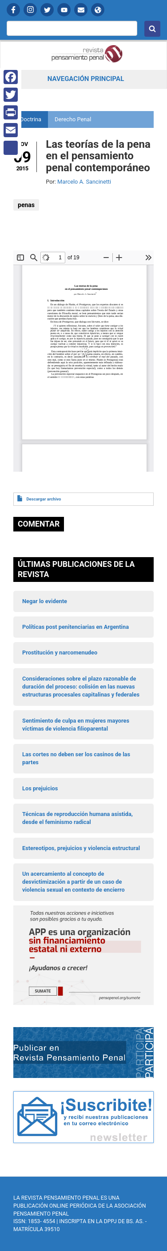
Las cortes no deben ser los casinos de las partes (76, 758)
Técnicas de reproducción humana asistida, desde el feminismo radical (77, 818)
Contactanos (80, 9)
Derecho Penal (73, 119)
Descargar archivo (43, 499)
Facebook (13, 9)
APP (97, 9)
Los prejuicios (40, 788)
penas (26, 204)
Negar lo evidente (44, 601)
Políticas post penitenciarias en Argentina (75, 627)
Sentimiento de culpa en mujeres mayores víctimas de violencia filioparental (75, 724)
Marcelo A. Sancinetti (84, 181)
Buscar (152, 29)
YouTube (64, 9)
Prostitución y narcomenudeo (59, 652)
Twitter (47, 9)
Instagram (30, 9)
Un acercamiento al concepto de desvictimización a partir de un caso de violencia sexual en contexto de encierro (73, 881)
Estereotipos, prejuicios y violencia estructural (81, 848)
